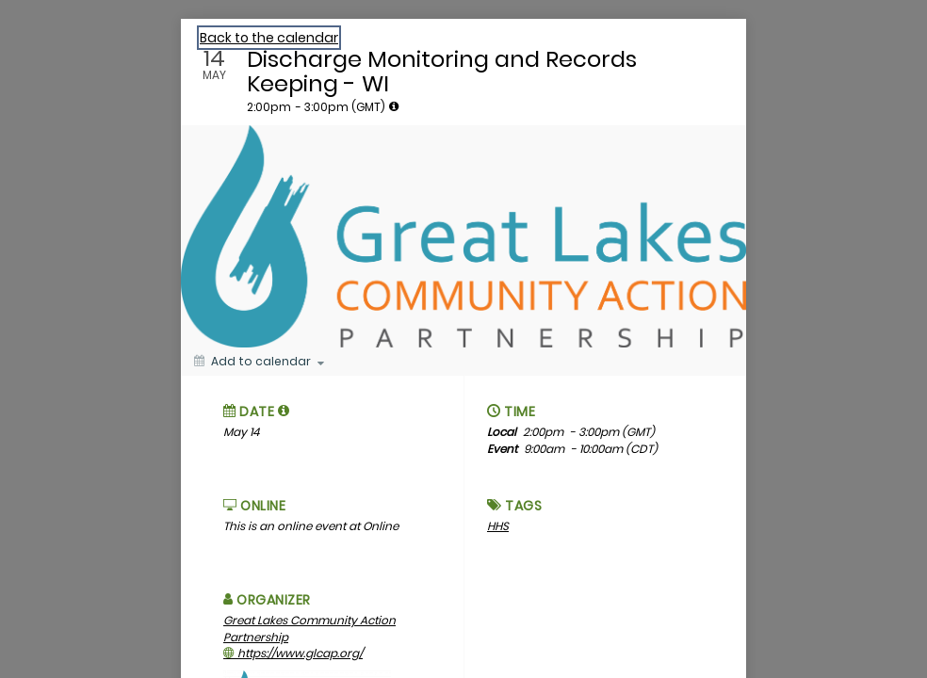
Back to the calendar (269, 37)
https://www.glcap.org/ (293, 653)
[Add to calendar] (259, 361)
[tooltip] (393, 106)
